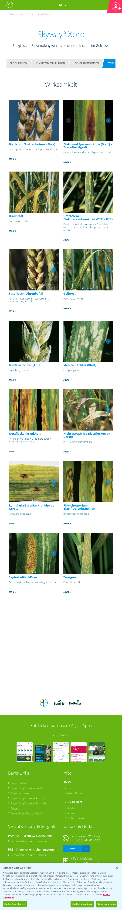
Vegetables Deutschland (26, 813)
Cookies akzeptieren (82, 904)
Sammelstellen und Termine (28, 841)
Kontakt (72, 848)
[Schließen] (116, 867)
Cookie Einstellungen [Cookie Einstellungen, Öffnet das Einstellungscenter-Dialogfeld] (14, 904)
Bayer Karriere (19, 793)
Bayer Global (18, 783)
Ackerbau (71, 808)
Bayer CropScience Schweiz (28, 803)
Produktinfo (18, 63)
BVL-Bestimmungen (87, 63)
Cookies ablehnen (107, 904)
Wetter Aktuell (74, 793)
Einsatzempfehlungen (50, 63)
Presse (14, 808)
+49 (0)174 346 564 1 (86, 840)
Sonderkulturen (75, 818)
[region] (61, 886)
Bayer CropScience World (27, 788)
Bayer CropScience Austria (27, 798)
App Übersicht (62, 735)
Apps (68, 788)
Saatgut (70, 813)
